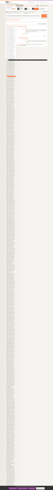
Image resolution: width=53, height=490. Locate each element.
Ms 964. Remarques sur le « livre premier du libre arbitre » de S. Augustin (11, 320)
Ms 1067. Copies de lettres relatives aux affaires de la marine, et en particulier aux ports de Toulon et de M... (11, 416)
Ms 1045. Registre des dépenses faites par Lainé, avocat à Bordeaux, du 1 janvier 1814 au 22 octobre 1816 (11, 407)
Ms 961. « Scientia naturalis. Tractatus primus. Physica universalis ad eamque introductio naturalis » (11, 316)
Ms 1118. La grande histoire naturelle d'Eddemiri (11, 463)
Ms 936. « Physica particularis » (11, 290)
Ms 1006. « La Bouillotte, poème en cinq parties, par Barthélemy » (11, 372)
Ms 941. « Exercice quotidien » (10, 296)
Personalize (32, 488)
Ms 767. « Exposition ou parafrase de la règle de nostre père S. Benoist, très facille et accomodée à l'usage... (11, 61)
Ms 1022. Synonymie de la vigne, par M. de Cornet (11, 391)
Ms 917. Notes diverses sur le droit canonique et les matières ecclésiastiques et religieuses (11, 265)
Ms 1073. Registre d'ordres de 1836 (11, 424)
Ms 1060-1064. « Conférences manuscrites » (11, 412)
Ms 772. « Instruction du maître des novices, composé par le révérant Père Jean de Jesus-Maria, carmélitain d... (11, 69)
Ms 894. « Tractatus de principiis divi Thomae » (11, 235)
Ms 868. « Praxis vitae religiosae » (11, 202)
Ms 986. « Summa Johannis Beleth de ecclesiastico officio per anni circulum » (11, 346)
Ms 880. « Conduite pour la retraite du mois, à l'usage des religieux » (11, 218)
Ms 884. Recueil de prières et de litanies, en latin (11, 223)
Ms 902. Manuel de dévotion (10, 245)
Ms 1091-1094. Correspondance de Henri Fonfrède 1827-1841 (11, 445)
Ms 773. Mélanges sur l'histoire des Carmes (11, 70)
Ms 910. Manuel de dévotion (10, 256)
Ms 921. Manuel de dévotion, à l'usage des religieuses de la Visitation (11, 270)
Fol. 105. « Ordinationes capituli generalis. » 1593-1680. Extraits (11, 78)
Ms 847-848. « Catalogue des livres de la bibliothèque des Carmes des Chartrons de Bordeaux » (11, 176)
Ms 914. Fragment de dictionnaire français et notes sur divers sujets (11, 261)
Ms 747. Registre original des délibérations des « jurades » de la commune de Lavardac (11, 38)
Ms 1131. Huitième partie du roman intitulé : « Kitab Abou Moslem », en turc (11, 480)
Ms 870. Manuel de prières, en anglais (11, 205)
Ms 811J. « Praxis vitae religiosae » (11, 132)
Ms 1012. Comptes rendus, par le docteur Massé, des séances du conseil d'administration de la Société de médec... (11, 378)
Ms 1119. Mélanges (9, 464)
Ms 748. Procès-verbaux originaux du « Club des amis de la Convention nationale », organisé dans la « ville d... (11, 39)
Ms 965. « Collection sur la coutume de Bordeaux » (11, 321)
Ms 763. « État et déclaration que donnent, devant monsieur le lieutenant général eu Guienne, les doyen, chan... (11, 57)
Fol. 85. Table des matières (11, 77)
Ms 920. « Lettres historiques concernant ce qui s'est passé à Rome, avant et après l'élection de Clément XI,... (11, 269)
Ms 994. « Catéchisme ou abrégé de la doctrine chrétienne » (11, 356)
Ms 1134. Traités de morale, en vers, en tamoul (11, 484)
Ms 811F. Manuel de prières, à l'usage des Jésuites (11, 128)
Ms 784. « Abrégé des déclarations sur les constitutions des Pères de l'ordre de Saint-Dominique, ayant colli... (11, 88)
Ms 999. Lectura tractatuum (10, 363)
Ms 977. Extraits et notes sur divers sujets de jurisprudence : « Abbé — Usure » (11, 334)
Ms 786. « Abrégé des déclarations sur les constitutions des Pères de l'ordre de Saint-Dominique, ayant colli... (11, 90)
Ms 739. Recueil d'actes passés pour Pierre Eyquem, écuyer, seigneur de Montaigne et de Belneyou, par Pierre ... (11, 27)
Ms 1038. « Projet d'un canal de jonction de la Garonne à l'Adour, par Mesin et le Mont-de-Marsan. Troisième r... (11, 399)
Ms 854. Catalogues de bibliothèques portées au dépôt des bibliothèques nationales (11, 184)
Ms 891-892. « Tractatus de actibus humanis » (11, 232)
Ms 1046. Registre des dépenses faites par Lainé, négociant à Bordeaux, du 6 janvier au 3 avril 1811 (11, 408)
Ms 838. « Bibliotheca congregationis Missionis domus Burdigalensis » (11, 165)
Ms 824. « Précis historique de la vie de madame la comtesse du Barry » (11, 146)
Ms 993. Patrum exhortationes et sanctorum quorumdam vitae (11, 355)
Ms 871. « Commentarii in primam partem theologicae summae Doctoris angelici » (11, 206)
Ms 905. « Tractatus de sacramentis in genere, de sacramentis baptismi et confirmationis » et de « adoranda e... (11, 249)
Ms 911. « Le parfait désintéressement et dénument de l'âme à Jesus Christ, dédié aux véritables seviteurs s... (11, 257)
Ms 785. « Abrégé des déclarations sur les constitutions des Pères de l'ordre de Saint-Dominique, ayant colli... (11, 89)
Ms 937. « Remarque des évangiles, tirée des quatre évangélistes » (11, 291)
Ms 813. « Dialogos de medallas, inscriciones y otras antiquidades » (11, 135)
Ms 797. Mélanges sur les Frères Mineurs (11, 105)
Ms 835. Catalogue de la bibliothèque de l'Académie (11, 161)
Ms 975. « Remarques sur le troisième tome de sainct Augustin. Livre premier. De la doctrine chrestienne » (11, 331)
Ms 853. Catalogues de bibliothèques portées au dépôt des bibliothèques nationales (11, 183)
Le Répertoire (19, 5)
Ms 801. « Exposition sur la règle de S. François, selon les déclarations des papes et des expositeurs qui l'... (11, 110)
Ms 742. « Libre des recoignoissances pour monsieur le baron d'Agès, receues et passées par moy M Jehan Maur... (11, 31)
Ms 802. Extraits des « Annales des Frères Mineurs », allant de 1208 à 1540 (11, 111)
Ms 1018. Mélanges (9, 386)
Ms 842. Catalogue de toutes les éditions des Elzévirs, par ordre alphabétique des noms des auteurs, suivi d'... (11, 170)
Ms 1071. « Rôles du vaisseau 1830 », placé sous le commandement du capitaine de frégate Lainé (11, 421)
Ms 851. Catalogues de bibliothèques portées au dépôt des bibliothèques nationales (11, 180)
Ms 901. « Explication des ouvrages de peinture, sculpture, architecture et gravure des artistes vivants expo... (11, 244)
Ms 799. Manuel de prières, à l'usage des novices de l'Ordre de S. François (11, 107)
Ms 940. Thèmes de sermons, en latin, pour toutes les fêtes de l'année (11, 295)
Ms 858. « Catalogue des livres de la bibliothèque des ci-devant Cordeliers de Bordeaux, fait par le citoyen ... (11, 189)
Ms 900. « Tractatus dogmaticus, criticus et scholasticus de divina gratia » (11, 243)
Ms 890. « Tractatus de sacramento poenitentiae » (11, 231)
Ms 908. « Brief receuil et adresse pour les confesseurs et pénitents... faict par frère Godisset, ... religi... (11, 253)
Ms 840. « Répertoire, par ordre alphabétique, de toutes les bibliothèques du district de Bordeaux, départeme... (11, 167)
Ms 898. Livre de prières (10, 240)
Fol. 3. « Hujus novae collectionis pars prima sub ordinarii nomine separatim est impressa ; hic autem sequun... (11, 76)
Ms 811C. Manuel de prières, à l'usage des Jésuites (11, 124)
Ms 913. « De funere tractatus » (10, 260)
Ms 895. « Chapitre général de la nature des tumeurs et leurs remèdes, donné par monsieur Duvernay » (11, 236)
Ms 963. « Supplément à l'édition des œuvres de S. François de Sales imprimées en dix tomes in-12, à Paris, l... (11, 318)
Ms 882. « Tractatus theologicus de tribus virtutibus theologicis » (11, 221)
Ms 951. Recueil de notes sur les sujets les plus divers (11, 307)
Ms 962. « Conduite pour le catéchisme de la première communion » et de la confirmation (11, 317)
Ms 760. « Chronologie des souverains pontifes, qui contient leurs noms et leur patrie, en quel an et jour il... (11, 53)
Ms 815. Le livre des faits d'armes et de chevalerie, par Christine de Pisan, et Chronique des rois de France (11, 136)
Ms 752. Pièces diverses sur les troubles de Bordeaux (11, 43)
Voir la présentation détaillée (41, 23)
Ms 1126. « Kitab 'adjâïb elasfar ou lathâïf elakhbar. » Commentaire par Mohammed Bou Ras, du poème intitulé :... (11, 473)
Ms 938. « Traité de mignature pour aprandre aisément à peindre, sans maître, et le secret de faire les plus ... (11, 292)
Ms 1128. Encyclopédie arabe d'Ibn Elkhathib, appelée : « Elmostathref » (11, 476)
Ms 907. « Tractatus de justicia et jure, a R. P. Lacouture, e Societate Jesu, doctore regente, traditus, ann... (11, 252)
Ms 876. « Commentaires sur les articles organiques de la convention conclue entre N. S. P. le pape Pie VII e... (11, 213)
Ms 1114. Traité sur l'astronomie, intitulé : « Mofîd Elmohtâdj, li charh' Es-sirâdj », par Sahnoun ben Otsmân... (11, 458)
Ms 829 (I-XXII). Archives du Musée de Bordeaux (11, 153)
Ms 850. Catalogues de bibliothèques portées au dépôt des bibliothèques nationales (11, 179)
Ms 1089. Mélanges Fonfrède (10, 442)
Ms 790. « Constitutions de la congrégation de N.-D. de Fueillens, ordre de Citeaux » (11, 97)
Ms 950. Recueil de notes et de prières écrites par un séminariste (11, 305)
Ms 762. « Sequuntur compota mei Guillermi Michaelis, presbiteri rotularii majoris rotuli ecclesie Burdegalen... (11, 56)
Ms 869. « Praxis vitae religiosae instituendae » (11, 204)
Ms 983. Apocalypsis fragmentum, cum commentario (11, 342)
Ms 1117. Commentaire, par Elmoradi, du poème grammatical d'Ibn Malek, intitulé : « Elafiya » (11, 462)
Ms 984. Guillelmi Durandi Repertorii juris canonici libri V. (11, 343)
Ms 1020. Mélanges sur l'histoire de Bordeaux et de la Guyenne (11, 389)
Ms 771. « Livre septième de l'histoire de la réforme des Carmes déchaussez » (11, 68)
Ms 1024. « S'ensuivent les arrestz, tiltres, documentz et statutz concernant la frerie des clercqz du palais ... (11, 394)
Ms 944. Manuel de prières (10, 300)
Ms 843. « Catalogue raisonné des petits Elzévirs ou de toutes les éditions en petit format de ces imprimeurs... (11, 171)
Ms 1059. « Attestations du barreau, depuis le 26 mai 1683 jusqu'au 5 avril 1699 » (11, 411)
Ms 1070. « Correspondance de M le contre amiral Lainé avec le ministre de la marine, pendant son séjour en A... (11, 420)
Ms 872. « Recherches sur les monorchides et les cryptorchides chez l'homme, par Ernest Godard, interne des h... (11, 208)
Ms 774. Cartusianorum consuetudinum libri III (11, 72)
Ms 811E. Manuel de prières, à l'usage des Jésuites (11, 127)
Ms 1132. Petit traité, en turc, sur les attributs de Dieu (11, 481)
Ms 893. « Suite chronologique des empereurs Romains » (11, 234)
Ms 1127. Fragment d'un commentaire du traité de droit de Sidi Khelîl (11, 475)
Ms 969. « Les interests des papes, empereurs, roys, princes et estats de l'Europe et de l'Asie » (11, 326)
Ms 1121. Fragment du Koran (10, 467)
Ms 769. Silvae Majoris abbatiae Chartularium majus (11, 64)
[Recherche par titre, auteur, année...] (8, 8)
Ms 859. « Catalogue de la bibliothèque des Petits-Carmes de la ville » (11, 191)
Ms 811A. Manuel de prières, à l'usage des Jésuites (11, 122)
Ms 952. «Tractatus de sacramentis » (11, 308)
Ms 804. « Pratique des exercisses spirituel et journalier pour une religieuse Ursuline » (11, 114)
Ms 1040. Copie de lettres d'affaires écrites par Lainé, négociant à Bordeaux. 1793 (11, 402)
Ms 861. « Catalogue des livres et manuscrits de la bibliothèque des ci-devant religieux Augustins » (11, 193)
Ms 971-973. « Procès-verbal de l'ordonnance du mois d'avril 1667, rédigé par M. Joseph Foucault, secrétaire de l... (11, 329)
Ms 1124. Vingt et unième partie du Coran (11, 471)
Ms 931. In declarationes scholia (11, 283)
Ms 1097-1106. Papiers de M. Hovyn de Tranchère (11, 447)
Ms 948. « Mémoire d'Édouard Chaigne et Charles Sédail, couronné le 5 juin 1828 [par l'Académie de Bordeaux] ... (11, 303)
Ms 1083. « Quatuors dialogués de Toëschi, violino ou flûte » (11, 437)
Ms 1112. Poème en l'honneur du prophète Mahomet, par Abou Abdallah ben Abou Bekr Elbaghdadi (11, 455)
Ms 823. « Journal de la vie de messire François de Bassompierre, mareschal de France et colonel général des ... (11, 145)
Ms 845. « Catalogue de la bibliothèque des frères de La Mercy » (11, 174)
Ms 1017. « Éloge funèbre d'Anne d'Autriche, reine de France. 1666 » (11, 385)
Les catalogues (10, 5)
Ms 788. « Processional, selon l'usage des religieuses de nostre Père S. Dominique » (11, 93)
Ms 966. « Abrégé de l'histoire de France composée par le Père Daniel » (11, 322)
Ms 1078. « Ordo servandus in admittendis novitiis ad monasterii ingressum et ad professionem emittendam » (11, 430)
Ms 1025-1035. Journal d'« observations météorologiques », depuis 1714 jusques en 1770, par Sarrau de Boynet (11, 395)
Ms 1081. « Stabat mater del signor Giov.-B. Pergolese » (11, 434)
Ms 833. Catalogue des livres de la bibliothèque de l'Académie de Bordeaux (11, 158)
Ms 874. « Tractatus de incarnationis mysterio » (11, 210)
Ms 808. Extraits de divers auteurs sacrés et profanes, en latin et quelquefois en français (11, 119)
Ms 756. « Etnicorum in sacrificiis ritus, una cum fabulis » (11, 48)
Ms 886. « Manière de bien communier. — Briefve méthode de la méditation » (11, 226)
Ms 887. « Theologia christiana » (11, 227)
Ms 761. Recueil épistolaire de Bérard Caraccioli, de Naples (11, 55)
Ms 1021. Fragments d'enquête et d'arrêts (11, 390)
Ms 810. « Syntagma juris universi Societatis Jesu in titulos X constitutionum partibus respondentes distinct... (11, 120)
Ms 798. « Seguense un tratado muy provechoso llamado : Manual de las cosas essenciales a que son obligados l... (11, 106)
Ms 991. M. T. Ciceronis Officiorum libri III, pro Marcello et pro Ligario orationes (11, 352)
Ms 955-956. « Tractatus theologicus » (11, 312)
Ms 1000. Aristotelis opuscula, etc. (11, 364)
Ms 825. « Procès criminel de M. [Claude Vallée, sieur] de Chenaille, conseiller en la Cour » (11, 148)
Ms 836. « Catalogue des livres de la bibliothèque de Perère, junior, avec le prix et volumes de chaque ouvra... (11, 162)
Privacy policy (40, 488)
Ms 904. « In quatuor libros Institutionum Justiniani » (11, 248)
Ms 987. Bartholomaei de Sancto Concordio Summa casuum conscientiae (11, 347)
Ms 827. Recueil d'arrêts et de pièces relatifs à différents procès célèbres (11, 150)
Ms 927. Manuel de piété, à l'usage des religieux (11, 278)
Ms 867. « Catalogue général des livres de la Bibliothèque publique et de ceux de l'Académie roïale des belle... (11, 201)
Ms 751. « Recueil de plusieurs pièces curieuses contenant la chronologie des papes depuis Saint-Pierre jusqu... (11, 42)
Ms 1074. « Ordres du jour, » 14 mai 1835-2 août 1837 (11, 425)
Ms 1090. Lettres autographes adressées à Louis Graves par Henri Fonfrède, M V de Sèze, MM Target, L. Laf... (11, 443)
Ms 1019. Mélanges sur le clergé (11, 387)
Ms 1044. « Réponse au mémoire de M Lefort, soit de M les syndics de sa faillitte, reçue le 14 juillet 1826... (11, 406)
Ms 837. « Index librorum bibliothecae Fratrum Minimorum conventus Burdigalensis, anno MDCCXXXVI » (11, 163)
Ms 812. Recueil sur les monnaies (11, 133)
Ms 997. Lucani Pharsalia (10, 360)
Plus (44, 35)
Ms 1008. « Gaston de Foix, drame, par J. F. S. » (11, 374)
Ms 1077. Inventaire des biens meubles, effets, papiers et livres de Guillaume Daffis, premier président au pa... (11, 429)
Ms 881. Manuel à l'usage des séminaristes (11, 219)
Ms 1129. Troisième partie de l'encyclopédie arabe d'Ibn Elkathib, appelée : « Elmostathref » (11, 477)
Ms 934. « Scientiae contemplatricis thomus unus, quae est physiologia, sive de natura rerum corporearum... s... (11, 287)
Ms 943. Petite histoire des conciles (11, 299)
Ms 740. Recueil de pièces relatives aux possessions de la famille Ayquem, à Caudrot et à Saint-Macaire (11, 29)
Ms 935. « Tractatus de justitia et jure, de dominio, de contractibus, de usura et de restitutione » (11, 288)
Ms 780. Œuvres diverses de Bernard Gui (11, 84)
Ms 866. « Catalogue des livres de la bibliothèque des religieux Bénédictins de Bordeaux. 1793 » (11, 200)
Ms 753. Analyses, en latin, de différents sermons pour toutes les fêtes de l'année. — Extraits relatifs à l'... (11, 44)
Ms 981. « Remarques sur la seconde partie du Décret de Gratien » (11, 339)
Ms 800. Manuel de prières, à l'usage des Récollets (11, 109)
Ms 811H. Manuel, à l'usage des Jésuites (11, 131)
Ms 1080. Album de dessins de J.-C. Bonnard (11, 433)
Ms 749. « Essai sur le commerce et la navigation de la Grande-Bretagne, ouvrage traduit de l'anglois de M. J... (11, 40)
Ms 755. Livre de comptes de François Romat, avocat (11, 47)
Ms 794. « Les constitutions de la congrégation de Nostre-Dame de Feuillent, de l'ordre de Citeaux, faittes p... (11, 101)
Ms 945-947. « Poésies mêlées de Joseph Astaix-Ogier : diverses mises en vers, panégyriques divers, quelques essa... (11, 301)
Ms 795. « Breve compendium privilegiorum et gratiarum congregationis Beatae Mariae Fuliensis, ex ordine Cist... (11, 102)
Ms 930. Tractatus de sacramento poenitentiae (11, 282)
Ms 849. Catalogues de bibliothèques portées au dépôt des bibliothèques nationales (11, 178)
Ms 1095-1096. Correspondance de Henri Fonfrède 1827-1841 (11, 446)
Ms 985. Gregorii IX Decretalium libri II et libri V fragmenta (11, 344)
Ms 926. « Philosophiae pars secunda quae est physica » (11, 277)
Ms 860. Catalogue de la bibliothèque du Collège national (11, 192)
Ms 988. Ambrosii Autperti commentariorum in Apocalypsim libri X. (11, 348)
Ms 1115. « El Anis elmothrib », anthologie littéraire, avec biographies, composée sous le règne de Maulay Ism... (11, 459)
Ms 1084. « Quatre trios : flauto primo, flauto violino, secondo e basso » (11, 438)
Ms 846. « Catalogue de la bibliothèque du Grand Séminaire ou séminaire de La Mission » (11, 175)
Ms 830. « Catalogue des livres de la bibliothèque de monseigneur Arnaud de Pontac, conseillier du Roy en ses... (11, 154)
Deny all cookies (23, 488)
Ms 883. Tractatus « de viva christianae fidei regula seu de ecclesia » (11, 222)
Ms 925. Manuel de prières (10, 275)
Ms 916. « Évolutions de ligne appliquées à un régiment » (11, 264)
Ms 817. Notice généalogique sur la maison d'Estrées (11, 137)
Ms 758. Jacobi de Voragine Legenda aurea (11, 51)
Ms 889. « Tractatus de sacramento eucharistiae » (11, 230)
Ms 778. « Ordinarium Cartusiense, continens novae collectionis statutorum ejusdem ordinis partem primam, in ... (11, 81)
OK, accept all (13, 488)
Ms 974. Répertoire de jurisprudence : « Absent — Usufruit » (11, 330)
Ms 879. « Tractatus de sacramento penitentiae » (11, 217)
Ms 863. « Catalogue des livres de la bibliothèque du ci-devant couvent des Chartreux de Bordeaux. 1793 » (11, 196)
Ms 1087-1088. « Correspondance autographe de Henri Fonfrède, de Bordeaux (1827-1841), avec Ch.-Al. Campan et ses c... (11, 441)
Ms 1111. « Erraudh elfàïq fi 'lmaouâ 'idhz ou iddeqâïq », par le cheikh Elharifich (11, 454)
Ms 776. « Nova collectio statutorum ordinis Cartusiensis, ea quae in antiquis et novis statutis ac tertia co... (11, 74)
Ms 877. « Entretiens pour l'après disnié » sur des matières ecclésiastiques (11, 214)
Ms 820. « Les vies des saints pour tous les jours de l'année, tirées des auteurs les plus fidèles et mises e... (11, 141)
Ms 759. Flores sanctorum (10, 52)
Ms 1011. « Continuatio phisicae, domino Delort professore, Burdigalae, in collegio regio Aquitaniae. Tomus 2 (11, 377)
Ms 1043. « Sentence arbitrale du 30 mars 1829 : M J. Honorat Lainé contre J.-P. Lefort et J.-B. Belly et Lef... (11, 404)
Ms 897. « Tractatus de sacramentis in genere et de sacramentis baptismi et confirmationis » (11, 239)
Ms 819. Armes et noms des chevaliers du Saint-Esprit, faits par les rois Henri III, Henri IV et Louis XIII (11, 140)
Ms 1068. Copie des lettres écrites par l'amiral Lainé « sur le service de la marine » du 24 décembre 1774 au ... (11, 417)
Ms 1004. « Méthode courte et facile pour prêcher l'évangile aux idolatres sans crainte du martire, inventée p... (11, 369)
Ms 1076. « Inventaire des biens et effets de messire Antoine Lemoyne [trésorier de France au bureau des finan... (11, 428)
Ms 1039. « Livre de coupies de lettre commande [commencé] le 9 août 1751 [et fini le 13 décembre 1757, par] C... (11, 400)
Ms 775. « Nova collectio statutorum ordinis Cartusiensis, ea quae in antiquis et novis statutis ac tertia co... (11, 73)
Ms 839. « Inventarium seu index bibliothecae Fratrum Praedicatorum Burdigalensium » (11, 166)
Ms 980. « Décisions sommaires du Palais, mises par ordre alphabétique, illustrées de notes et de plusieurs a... (11, 338)
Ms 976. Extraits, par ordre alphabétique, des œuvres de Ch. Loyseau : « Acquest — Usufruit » (11, 333)
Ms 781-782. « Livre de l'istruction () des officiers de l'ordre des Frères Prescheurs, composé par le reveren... (11, 85)
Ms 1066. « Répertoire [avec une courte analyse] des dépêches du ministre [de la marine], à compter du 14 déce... (11, 415)
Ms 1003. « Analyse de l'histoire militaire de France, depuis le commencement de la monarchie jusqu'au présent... (11, 368)
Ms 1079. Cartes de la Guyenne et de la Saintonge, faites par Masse (11, 432)
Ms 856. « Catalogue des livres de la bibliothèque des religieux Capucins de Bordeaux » (11, 187)
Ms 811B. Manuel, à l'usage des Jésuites (11, 123)
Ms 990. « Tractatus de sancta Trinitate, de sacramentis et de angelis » (11, 351)
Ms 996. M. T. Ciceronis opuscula (11, 359)
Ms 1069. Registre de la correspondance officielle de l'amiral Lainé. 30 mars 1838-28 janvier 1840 (11, 419)
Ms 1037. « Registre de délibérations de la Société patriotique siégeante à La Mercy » (11, 398)
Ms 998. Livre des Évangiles (10, 361)
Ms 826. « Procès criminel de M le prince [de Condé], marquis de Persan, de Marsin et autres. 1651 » (11, 149)
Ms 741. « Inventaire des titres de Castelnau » (11, 30)
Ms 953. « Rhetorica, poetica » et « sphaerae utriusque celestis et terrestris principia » (11, 309)
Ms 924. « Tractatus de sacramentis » (11, 274)
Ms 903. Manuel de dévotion (10, 247)
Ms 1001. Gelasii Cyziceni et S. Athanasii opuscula (11, 365)
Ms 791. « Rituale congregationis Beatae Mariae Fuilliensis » (11, 98)
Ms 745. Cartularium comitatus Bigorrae (11, 35)
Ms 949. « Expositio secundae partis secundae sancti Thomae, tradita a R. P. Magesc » (11, 304)
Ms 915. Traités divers (9, 262)
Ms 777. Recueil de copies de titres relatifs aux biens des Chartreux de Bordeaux (11, 80)
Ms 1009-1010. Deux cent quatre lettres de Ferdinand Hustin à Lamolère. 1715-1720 (11, 376)
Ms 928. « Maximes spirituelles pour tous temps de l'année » (11, 279)
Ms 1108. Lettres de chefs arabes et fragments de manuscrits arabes (11, 450)
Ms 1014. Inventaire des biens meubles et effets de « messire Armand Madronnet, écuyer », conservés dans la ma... (11, 381)
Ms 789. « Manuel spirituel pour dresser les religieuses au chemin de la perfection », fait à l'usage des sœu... (11, 94)
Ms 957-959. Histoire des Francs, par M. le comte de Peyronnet (11, 313)
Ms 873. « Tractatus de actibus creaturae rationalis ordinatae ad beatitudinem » (11, 209)
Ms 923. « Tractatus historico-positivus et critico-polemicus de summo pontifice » (11, 273)
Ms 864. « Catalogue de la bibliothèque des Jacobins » (11, 197)
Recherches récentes (43, 5)
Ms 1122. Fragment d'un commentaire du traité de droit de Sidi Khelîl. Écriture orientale (11, 468)
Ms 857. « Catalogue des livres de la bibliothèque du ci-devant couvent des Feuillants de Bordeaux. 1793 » (11, 188)
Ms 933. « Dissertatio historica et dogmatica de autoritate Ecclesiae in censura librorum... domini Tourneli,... (11, 286)
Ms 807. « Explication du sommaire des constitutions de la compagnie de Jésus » (11, 118)
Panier (36, 5)
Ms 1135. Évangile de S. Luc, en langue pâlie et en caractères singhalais (11, 485)
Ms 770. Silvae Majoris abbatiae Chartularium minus (11, 65)
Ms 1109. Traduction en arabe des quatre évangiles (11, 451)
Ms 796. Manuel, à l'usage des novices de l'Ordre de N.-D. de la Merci (11, 103)
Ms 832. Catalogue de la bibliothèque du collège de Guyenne (11, 157)
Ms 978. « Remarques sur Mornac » (11, 335)
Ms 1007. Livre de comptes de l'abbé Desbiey (11, 373)
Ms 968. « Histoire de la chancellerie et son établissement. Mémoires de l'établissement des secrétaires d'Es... (11, 325)
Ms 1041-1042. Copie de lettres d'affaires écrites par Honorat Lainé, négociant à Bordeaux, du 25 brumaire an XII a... (11, 403)
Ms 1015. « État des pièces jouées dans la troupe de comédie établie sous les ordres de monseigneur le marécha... (11, 382)
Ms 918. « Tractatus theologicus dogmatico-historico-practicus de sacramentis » (11, 266)
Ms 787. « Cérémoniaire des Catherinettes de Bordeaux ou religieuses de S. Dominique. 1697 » (11, 92)
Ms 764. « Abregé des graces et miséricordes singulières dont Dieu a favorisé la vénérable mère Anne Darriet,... (11, 59)
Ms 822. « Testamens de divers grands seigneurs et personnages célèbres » (11, 144)
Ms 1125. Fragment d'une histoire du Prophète (11, 472)
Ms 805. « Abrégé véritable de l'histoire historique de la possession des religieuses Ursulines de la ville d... (11, 115)
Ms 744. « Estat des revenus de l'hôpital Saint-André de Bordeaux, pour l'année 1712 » (11, 34)
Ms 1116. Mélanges (9, 460)
